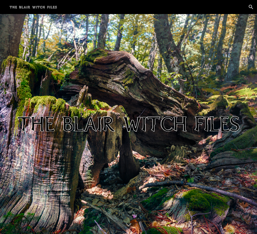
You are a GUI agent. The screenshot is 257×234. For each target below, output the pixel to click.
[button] (251, 7)
